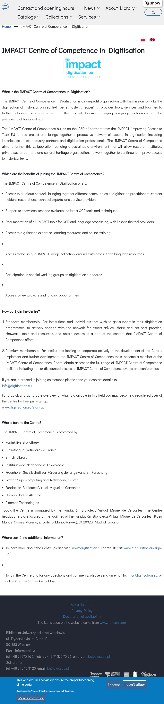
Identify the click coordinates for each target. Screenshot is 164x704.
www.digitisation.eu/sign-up (23, 407)
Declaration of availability (82, 616)
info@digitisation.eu (17, 385)
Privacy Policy (82, 610)
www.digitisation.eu (87, 548)
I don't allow (135, 685)
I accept (114, 684)
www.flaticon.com (113, 622)
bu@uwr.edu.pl (58, 668)
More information (31, 698)
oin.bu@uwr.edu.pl (96, 656)
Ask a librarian (81, 604)
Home (6, 26)
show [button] (155, 3)
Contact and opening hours (46, 8)
